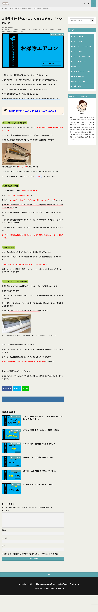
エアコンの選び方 (14, 8)
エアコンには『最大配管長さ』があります (38, 444)
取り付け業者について (79, 76)
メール (5, 538)
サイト (4, 546)
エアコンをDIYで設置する (80, 81)
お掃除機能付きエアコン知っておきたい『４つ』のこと (36, 8)
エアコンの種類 (33, 29)
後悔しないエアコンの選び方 (55, 588)
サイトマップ (74, 584)
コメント (5, 511)
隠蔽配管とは (76, 66)
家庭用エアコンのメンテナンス (15, 31)
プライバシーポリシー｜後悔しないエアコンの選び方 (37, 584)
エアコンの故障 (77, 51)
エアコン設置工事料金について (81, 56)
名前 (4, 530)
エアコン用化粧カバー (79, 61)
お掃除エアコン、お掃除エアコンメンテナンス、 (16, 29)
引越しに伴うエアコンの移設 (81, 71)
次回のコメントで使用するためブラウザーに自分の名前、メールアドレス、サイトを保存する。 (32, 554)
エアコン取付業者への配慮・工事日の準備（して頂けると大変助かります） (43, 418)
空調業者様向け (77, 86)
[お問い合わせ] (63, 584)
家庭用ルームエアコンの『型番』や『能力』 (39, 471)
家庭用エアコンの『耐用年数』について (37, 457)
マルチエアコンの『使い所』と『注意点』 (38, 484)
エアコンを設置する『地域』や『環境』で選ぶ (40, 430)
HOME (5, 8)
